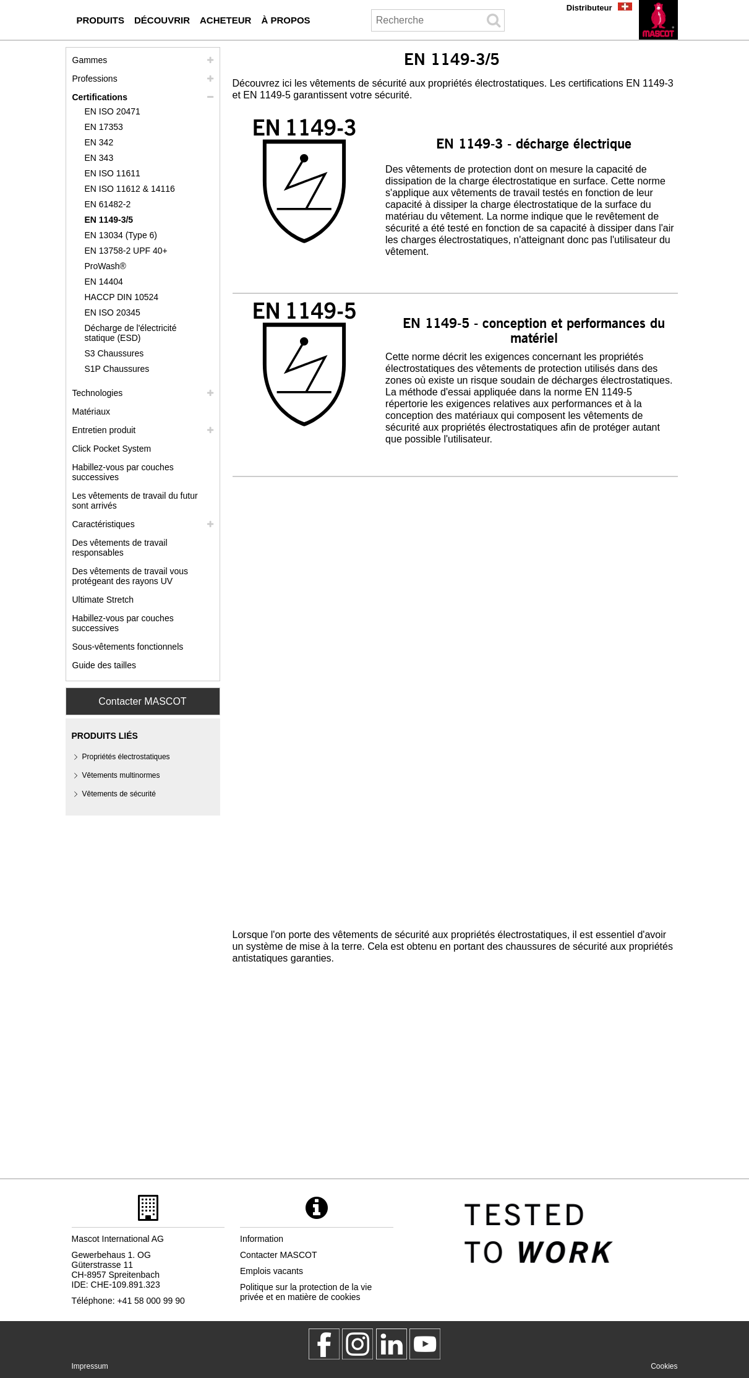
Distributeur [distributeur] (589, 7)
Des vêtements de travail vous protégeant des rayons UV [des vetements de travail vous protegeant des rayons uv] (130, 576)
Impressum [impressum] (90, 1366)
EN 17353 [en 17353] (104, 127)
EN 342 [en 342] (99, 142)
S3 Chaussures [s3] (114, 353)
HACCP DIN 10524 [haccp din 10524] (122, 297)
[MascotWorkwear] (324, 1343)
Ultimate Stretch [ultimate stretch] (103, 600)
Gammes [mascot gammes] (90, 60)
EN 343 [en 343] (99, 158)
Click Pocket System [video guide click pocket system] (112, 449)
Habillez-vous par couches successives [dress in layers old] (123, 623)
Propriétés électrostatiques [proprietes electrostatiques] (126, 756)
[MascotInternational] (424, 1343)
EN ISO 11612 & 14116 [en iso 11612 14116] (130, 189)
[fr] (658, 20)
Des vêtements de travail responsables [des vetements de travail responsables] (120, 548)
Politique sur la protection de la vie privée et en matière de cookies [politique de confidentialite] (306, 1292)
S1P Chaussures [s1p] (117, 369)
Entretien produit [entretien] (104, 430)
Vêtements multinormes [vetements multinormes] (121, 775)
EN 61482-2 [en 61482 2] (108, 204)
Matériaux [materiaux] (91, 411)
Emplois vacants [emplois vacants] (271, 1271)
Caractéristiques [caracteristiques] (103, 524)
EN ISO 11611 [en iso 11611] (112, 173)
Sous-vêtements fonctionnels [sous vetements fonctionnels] (128, 647)
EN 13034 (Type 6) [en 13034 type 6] (121, 235)
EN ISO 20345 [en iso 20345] (112, 312)
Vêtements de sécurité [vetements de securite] (119, 794)
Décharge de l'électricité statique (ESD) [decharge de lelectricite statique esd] (131, 333)
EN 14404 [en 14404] (104, 281)
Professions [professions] (95, 79)
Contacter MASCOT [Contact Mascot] (142, 701)
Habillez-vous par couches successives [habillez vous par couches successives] (123, 472)
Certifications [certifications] (99, 97)
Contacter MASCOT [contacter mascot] (278, 1255)
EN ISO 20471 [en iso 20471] (112, 111)
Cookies (664, 1366)
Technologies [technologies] (97, 393)
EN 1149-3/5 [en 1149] (109, 220)
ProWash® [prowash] (105, 266)
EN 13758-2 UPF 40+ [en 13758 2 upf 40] (126, 251)
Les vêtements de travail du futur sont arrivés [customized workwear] (135, 500)
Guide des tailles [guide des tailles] (104, 665)
